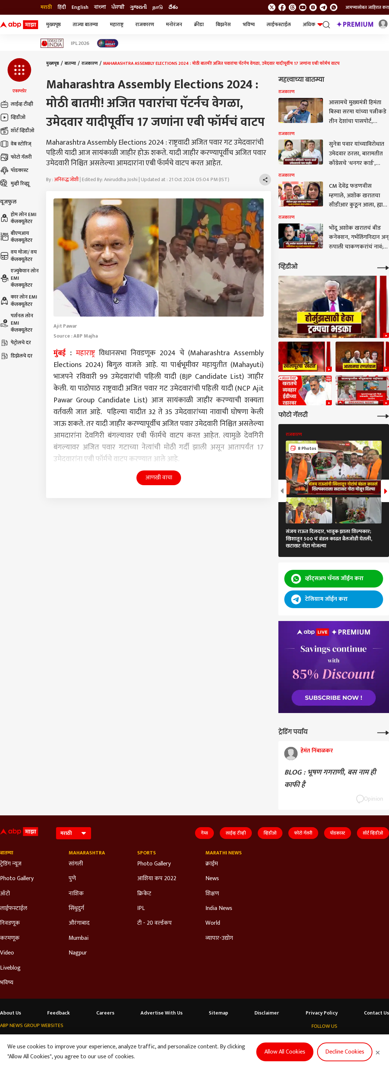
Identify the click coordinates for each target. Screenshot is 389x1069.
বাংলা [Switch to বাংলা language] (100, 7)
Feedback (58, 1013)
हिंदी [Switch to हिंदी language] (62, 7)
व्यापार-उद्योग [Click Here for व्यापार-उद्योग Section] (219, 938)
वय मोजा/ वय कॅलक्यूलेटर (18, 255)
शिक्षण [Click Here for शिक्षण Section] (212, 894)
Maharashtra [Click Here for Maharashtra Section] (87, 852)
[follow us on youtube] (302, 7)
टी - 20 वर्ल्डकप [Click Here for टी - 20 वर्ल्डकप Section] (154, 923)
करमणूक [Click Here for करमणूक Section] (10, 938)
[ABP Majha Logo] (19, 24)
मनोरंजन (174, 24)
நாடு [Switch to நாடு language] (157, 7)
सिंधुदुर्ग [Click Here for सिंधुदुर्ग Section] (76, 908)
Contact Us (376, 1013)
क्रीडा (199, 24)
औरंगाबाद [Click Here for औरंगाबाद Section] (79, 923)
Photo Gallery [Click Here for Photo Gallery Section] (17, 879)
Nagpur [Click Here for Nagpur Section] (78, 953)
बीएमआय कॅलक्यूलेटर (16, 237)
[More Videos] (383, 267)
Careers (105, 1013)
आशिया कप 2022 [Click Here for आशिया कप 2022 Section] (156, 879)
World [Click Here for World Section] (212, 923)
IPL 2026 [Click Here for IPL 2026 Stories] (80, 43)
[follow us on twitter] (271, 7)
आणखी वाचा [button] (158, 478)
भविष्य (249, 24)
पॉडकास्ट (14, 170)
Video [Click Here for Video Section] (7, 953)
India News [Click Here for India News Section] (218, 908)
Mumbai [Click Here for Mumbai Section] (78, 938)
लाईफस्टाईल (279, 24)
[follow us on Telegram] (323, 7)
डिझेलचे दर (16, 356)
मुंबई (59, 353)
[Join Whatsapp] (333, 7)
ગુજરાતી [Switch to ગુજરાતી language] (138, 7)
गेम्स (204, 833)
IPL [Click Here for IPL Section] (141, 908)
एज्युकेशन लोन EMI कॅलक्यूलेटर (19, 278)
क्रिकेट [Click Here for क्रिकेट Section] (144, 894)
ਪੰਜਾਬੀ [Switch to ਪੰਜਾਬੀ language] (117, 7)
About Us (10, 1013)
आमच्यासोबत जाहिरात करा (367, 7)
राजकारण (144, 24)
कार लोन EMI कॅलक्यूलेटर (18, 300)
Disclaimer (266, 1013)
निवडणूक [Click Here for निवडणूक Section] (10, 923)
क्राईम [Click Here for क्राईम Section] (211, 864)
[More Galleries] (383, 415)
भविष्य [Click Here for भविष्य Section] (6, 983)
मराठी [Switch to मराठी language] (46, 7)
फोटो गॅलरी (16, 157)
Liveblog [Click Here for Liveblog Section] (10, 968)
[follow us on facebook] (282, 7)
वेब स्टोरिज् (15, 144)
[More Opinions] (383, 732)
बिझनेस (223, 24)
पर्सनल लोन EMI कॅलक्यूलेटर (16, 323)
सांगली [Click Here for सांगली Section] (76, 864)
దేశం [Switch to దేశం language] (173, 7)
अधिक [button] (313, 24)
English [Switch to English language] (80, 7)
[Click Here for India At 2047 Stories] (108, 43)
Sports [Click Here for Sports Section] (146, 852)
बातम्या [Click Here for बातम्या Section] (6, 852)
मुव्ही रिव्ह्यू (14, 183)
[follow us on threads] (292, 7)
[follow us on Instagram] (313, 7)
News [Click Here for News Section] (212, 879)
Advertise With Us (161, 1013)
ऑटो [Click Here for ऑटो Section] (5, 894)
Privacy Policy (322, 1013)
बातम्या (70, 63)
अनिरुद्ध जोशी (66, 179)
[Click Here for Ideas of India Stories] (52, 43)
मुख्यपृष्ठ (53, 24)
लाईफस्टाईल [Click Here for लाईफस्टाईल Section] (13, 908)
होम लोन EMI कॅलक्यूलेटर (18, 218)
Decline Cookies (344, 1052)
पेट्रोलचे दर (15, 342)
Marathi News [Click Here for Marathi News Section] (223, 852)
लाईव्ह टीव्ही (16, 104)
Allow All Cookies (284, 1052)
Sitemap (218, 1013)
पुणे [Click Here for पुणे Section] (72, 879)
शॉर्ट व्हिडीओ (17, 130)
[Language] (73, 833)
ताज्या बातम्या (85, 24)
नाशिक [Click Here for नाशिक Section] (76, 894)
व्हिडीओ (12, 117)
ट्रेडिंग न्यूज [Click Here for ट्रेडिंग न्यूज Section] (10, 864)
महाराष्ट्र (117, 24)
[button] (19, 76)
